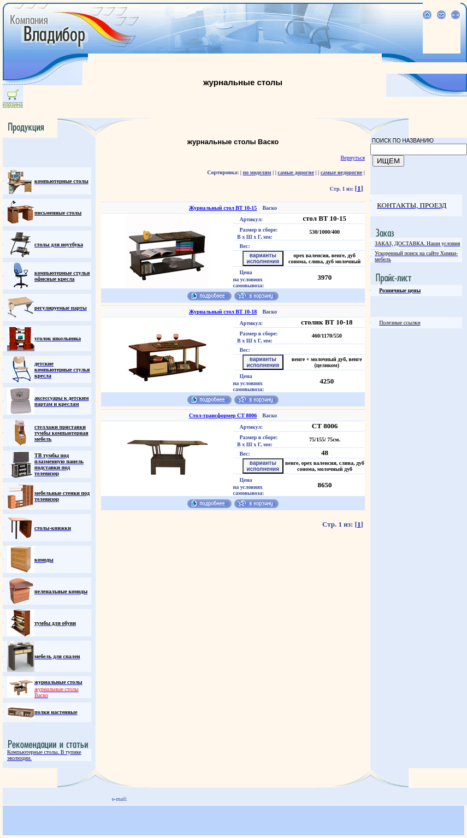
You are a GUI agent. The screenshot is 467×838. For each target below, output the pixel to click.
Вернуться (353, 158)
